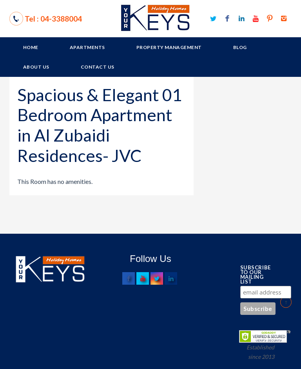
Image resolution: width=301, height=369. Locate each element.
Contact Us (97, 67)
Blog (240, 47)
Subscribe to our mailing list (253, 274)
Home (30, 47)
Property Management (169, 47)
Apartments (87, 47)
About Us (36, 67)
